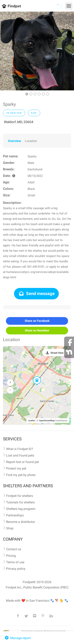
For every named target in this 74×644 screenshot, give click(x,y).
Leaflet (31, 420)
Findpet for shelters (19, 496)
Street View (57, 352)
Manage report (17, 638)
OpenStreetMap (47, 420)
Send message (36, 293)
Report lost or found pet (22, 462)
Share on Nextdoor (37, 330)
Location (31, 141)
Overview (14, 141)
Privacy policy (15, 569)
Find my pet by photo (21, 475)
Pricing (11, 556)
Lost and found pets (20, 455)
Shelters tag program (20, 509)
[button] (34, 376)
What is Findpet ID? (19, 449)
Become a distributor (20, 522)
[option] (37, 51)
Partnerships (15, 515)
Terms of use (15, 562)
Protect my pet (16, 468)
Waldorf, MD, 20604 (18, 122)
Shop (9, 528)
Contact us (13, 549)
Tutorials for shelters (20, 502)
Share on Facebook (37, 321)
